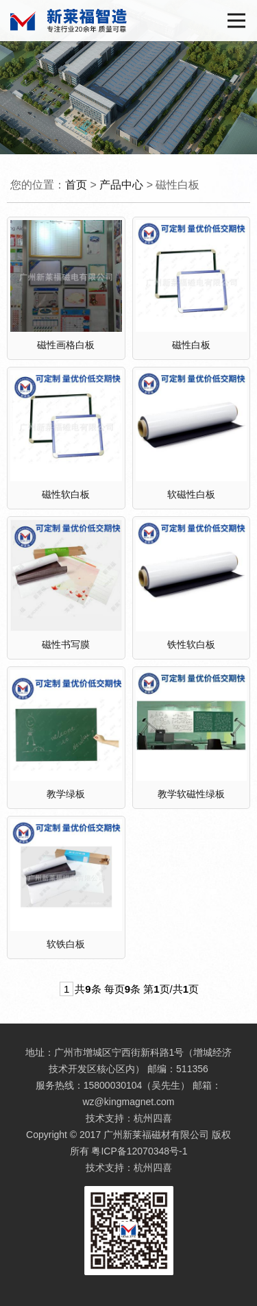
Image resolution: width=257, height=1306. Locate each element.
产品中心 (121, 185)
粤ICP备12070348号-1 (139, 1151)
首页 (76, 185)
